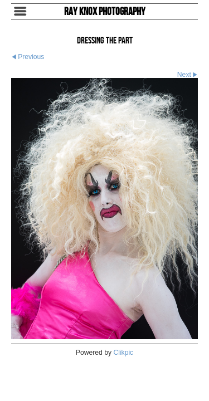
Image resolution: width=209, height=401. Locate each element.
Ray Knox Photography (104, 11)
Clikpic (123, 352)
